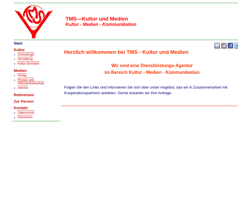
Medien (20, 71)
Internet (23, 87)
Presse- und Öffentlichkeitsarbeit (31, 81)
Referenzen (24, 95)
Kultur (19, 50)
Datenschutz (26, 112)
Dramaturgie (26, 54)
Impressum (25, 117)
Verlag (22, 75)
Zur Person (23, 101)
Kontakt (21, 108)
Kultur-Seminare (28, 63)
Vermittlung (25, 59)
